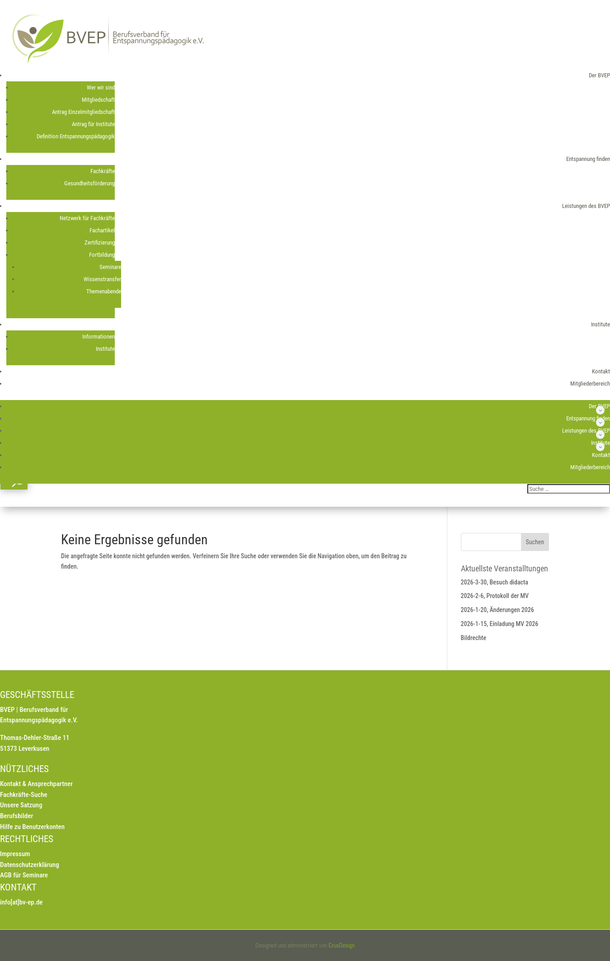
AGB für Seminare (24, 875)
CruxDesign (341, 945)
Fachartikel (102, 230)
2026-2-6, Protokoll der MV (495, 595)
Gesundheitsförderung (89, 183)
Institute (600, 324)
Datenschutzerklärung (29, 865)
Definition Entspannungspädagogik (76, 136)
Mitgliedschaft (98, 99)
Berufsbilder (16, 816)
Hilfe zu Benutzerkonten (32, 827)
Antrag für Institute (93, 124)
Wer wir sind (101, 87)
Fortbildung (102, 254)
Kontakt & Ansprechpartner (36, 784)
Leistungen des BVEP (586, 206)
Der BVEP (599, 75)
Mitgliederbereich (590, 383)
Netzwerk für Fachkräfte (87, 218)
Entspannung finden (588, 158)
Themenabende (103, 291)
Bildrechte (474, 637)
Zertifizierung (99, 242)
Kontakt (601, 371)
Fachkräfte (102, 171)
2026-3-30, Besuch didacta (494, 582)
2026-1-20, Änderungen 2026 (497, 609)
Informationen (98, 336)
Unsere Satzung (21, 805)
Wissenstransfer (102, 279)
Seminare (110, 267)
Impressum (15, 854)
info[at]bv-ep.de (21, 902)
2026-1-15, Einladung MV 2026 (500, 623)
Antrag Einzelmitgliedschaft (83, 111)
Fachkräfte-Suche (23, 795)
